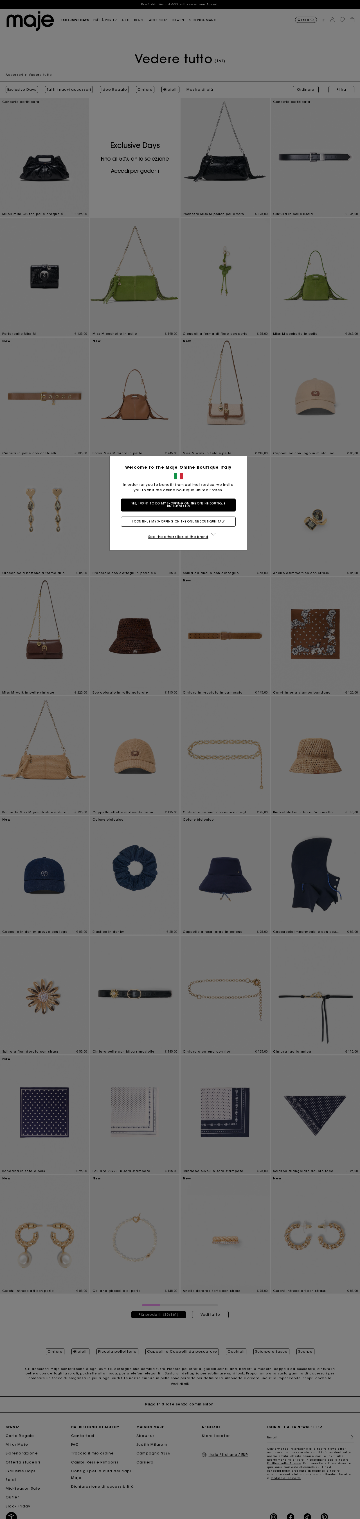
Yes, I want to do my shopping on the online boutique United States (180, 505)
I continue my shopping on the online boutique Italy (180, 521)
